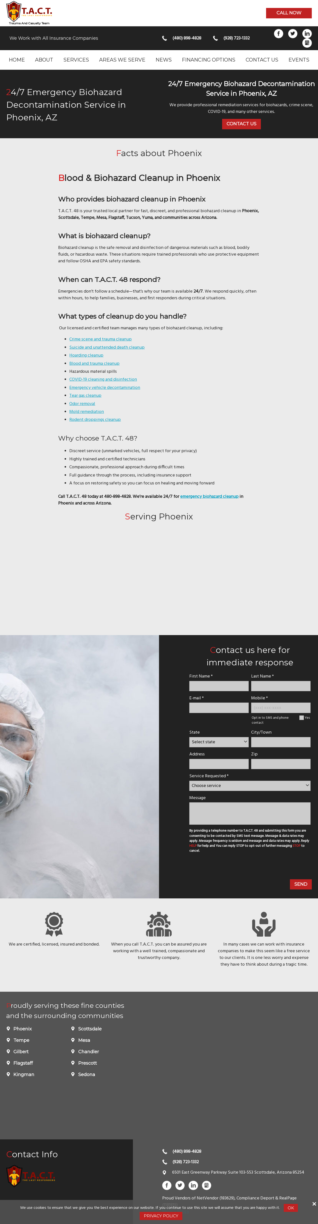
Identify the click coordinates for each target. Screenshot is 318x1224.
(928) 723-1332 (236, 38)
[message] (250, 813)
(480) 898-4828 (186, 38)
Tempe (20, 1040)
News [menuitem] (164, 60)
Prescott (87, 1063)
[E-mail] (219, 708)
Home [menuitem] (17, 60)
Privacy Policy (161, 1215)
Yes (307, 717)
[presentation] (226, 867)
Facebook (278, 33)
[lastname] (281, 686)
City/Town (261, 732)
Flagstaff (22, 1063)
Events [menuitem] (298, 60)
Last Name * (262, 676)
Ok (291, 1207)
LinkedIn (307, 33)
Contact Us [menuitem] (262, 60)
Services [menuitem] (76, 60)
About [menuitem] (44, 60)
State (194, 732)
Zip (254, 754)
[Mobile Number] (281, 708)
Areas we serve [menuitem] (122, 60)
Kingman (23, 1074)
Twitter (292, 33)
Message (197, 798)
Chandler (88, 1051)
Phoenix (22, 1029)
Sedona (86, 1074)
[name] (219, 686)
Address (197, 754)
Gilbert (20, 1051)
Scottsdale (89, 1029)
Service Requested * (209, 776)
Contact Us (241, 124)
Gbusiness (307, 42)
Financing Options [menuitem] (208, 60)
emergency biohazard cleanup (209, 496)
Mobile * (259, 698)
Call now (289, 13)
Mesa (83, 1040)
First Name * (201, 676)
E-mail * (196, 698)
